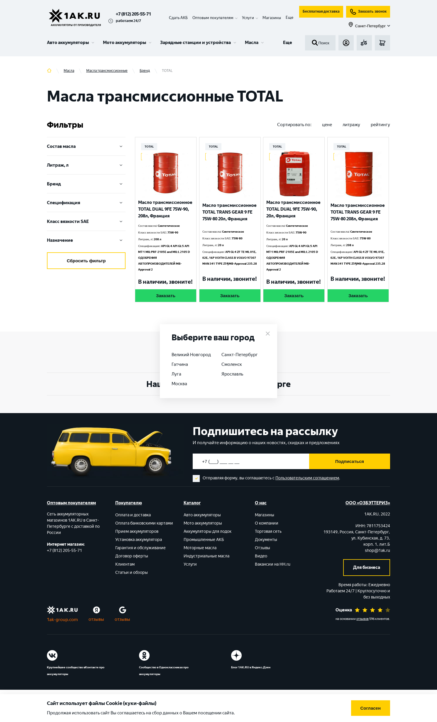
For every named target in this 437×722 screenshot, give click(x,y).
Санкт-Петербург (239, 354)
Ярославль (232, 374)
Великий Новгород (191, 354)
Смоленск (231, 364)
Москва (179, 383)
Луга (176, 374)
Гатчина (180, 364)
